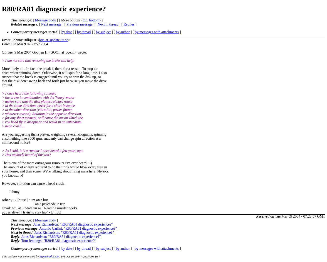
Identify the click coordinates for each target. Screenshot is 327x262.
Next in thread (108, 24)
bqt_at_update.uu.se (53, 40)
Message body (45, 20)
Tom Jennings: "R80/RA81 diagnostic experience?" (58, 241)
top (85, 20)
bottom (94, 20)
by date (66, 32)
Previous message (79, 24)
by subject (103, 32)
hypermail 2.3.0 (49, 256)
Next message (51, 24)
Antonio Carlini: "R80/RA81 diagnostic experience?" (78, 228)
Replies (129, 24)
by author (123, 32)
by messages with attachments (157, 32)
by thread (84, 32)
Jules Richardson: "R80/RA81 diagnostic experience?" (73, 224)
